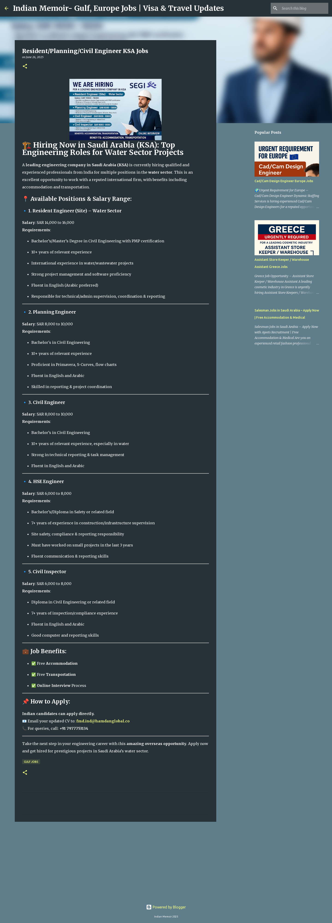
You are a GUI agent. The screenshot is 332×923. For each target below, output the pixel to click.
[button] (25, 66)
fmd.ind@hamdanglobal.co (103, 721)
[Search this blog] (304, 8)
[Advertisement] (115, 861)
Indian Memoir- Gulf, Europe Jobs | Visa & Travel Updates (118, 8)
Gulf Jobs (31, 761)
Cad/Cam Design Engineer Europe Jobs (284, 181)
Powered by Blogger (166, 907)
